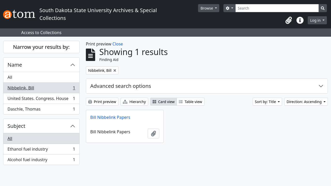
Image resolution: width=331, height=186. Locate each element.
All (9, 77)
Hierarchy (134, 101)
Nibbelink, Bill (41, 89)
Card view (164, 101)
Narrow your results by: (41, 46)
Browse (207, 8)
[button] (288, 20)
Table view (190, 101)
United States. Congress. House (41, 99)
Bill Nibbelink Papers (110, 117)
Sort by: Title (266, 101)
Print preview (102, 101)
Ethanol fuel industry (41, 150)
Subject (16, 125)
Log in (315, 20)
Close (117, 44)
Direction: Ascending (304, 101)
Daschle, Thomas (41, 110)
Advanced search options (120, 85)
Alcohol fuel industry (41, 161)
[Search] (277, 8)
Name (14, 64)
